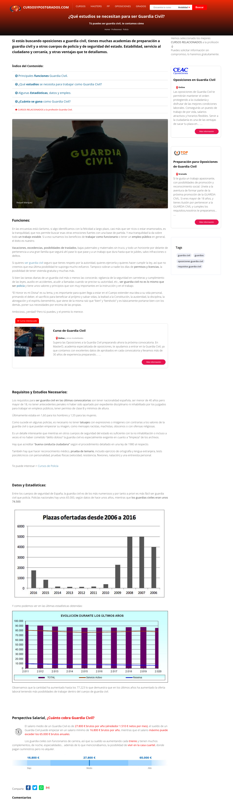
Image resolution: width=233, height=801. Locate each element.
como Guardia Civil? (43, 101)
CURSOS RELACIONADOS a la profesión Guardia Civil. (44, 109)
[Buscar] (218, 5)
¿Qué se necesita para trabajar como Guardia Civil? (58, 84)
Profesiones (116, 29)
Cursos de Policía (48, 466)
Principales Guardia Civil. (41, 76)
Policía (125, 29)
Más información (153, 362)
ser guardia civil (34, 262)
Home (107, 29)
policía (21, 285)
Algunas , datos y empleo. (43, 93)
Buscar (200, 7)
